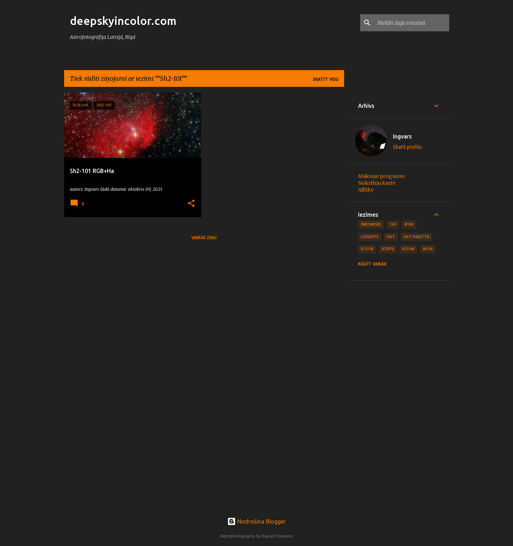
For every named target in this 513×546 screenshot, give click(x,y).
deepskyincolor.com (123, 20)
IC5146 (408, 249)
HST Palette (416, 237)
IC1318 (367, 249)
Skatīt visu (325, 79)
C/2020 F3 (369, 237)
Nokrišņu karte (376, 183)
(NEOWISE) (371, 224)
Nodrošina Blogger (256, 521)
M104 (427, 249)
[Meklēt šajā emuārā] (411, 22)
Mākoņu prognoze (381, 176)
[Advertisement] (399, 396)
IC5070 (388, 249)
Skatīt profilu (407, 147)
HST (391, 237)
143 (393, 224)
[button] (191, 204)
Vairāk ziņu (204, 237)
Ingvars (402, 136)
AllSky (366, 190)
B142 (409, 224)
